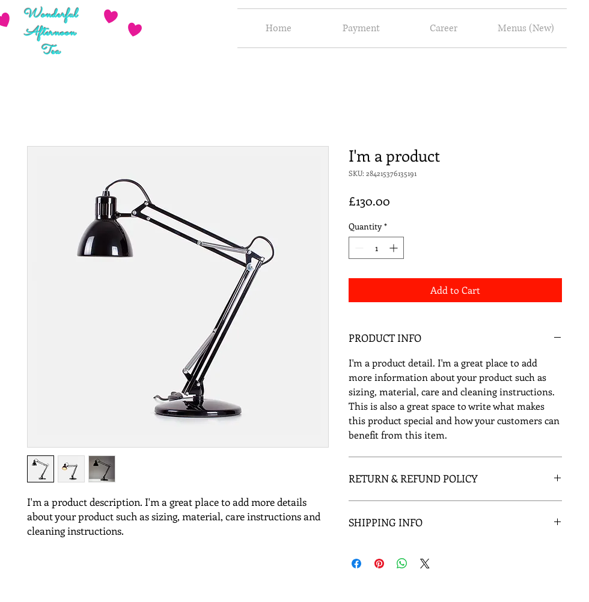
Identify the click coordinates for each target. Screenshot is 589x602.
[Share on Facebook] (356, 563)
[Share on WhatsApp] (402, 563)
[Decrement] (357, 247)
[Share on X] (425, 563)
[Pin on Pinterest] (379, 563)
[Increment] (394, 247)
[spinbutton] (376, 247)
